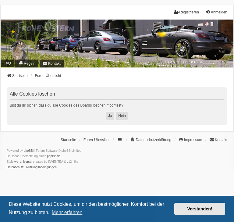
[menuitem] (26, 63)
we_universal (23, 161)
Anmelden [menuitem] (216, 12)
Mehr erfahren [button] (67, 212)
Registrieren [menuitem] (186, 12)
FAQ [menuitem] (7, 63)
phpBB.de (53, 156)
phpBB (28, 150)
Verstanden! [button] (199, 208)
